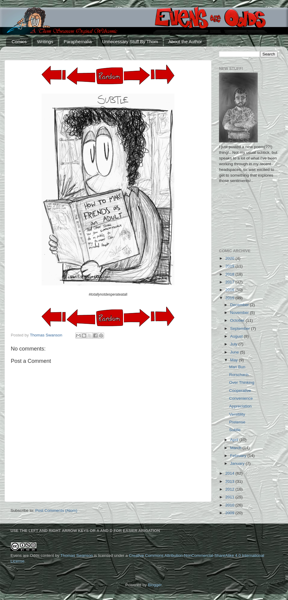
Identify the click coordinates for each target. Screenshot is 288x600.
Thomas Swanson (76, 555)
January (238, 463)
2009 (230, 513)
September (240, 328)
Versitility (237, 414)
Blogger (155, 585)
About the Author (185, 41)
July (234, 344)
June (235, 352)
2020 (230, 258)
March (236, 448)
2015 (230, 298)
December (240, 305)
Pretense (237, 422)
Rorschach (239, 374)
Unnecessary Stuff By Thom (130, 41)
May (234, 360)
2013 (230, 481)
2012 (230, 489)
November (240, 312)
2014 (230, 473)
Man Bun (237, 367)
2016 (230, 290)
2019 (230, 266)
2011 (230, 497)
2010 (230, 505)
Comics (19, 41)
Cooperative (240, 390)
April (234, 439)
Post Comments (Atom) (56, 510)
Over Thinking (241, 382)
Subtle (235, 430)
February (239, 455)
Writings (45, 41)
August (237, 336)
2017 (230, 282)
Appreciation (240, 406)
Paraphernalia (78, 41)
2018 (230, 274)
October (238, 320)
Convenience (241, 398)
